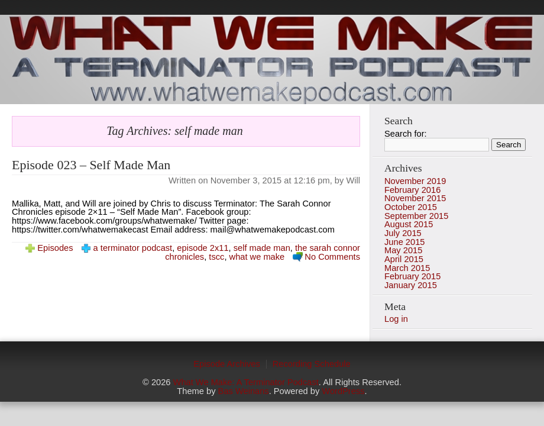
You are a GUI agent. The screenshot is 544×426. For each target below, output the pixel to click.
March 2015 (407, 268)
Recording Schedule (312, 364)
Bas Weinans (243, 391)
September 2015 (416, 216)
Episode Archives (226, 364)
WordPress (343, 391)
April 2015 (403, 259)
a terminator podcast (133, 248)
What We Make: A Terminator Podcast (246, 382)
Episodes (55, 248)
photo (272, 59)
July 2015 (403, 233)
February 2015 (412, 276)
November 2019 (415, 181)
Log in (396, 319)
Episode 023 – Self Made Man (91, 164)
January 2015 (410, 285)
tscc (216, 257)
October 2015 (410, 207)
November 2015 (415, 198)
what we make (257, 257)
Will (353, 180)
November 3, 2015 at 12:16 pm (270, 180)
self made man (262, 248)
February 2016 (412, 190)
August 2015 (408, 224)
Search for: (405, 133)
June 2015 (404, 242)
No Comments (332, 257)
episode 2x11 (202, 248)
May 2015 (403, 250)
